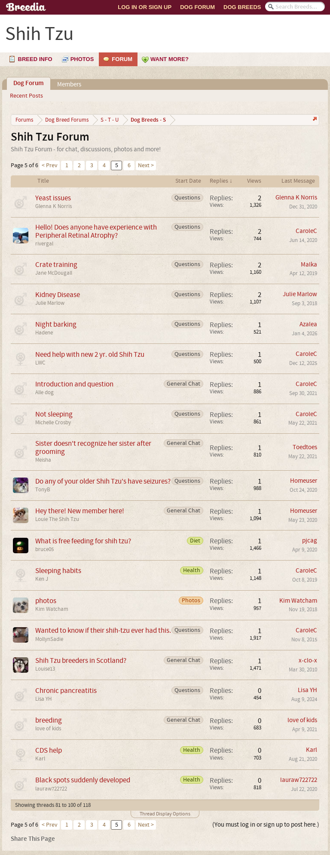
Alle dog (44, 392)
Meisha (43, 460)
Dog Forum (197, 7)
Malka (309, 264)
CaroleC (306, 231)
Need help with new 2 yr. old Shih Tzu (89, 354)
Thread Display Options (165, 814)
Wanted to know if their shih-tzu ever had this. (103, 630)
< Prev (50, 165)
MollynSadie (49, 639)
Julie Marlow (49, 303)
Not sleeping (54, 414)
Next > (146, 165)
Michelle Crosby (53, 422)
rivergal (44, 243)
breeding (48, 720)
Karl (40, 758)
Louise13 (45, 668)
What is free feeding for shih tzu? (83, 541)
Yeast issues (53, 198)
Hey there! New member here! (79, 511)
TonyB (42, 489)
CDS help (48, 750)
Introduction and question (74, 384)
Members (69, 84)
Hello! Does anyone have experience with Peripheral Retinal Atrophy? (96, 231)
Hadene (44, 332)
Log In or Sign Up (144, 7)
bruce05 (44, 549)
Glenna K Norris (53, 206)
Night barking (55, 324)
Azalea (308, 324)
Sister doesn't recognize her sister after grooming (93, 447)
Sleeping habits (58, 571)
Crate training (56, 265)
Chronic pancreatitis (66, 691)
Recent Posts (26, 96)
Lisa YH (43, 699)
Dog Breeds (242, 7)
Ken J (41, 579)
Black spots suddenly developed (82, 780)
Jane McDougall (53, 273)
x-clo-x (308, 660)
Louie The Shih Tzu (57, 519)
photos (45, 601)
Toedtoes (305, 447)
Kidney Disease (57, 295)
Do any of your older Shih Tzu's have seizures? (103, 481)
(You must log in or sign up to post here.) (265, 825)
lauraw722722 (51, 788)
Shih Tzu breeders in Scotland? (80, 660)
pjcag (309, 540)
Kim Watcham (51, 609)
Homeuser (303, 481)
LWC (40, 362)
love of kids (48, 728)
